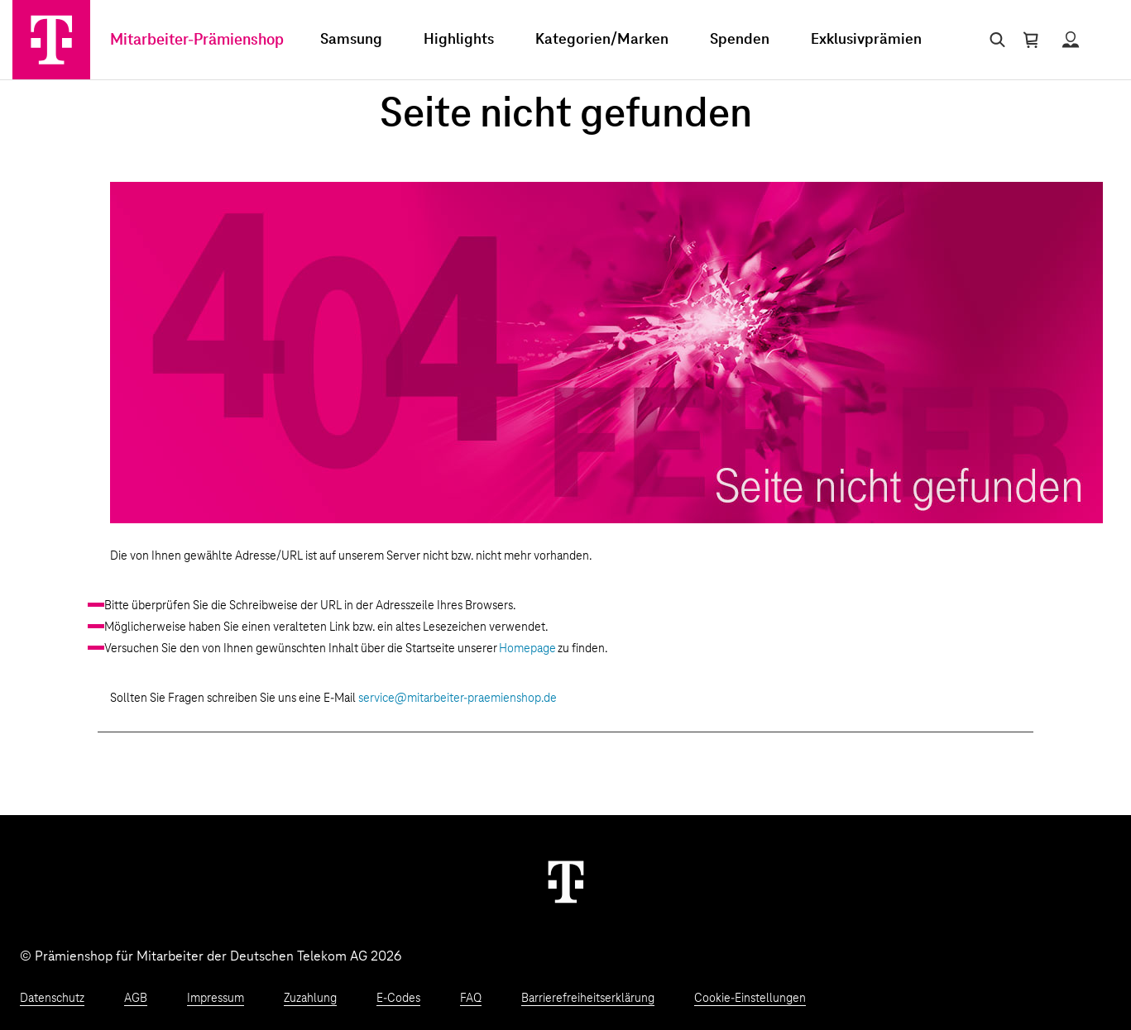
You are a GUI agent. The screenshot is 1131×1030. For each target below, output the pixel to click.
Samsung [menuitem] (351, 39)
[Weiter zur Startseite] (565, 881)
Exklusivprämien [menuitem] (866, 39)
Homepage (527, 649)
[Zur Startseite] (51, 39)
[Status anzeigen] (1071, 40)
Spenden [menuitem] (739, 39)
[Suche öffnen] (994, 40)
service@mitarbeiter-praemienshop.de (457, 698)
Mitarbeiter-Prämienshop (197, 40)
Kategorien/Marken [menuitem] (602, 39)
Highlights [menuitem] (459, 39)
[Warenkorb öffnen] (1031, 40)
